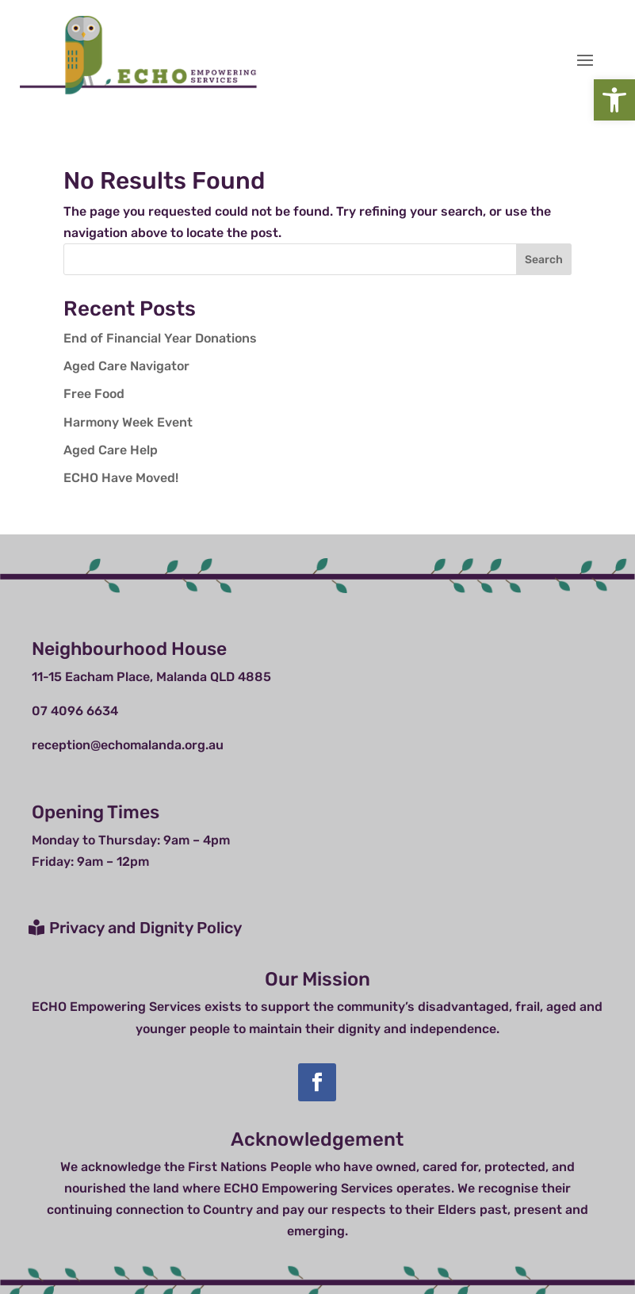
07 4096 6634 (75, 710)
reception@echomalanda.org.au (128, 744)
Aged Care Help (110, 449)
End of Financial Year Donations (160, 338)
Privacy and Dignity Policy (145, 927)
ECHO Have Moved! (120, 477)
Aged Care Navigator (126, 365)
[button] (614, 100)
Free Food (93, 393)
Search (544, 259)
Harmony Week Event (128, 422)
